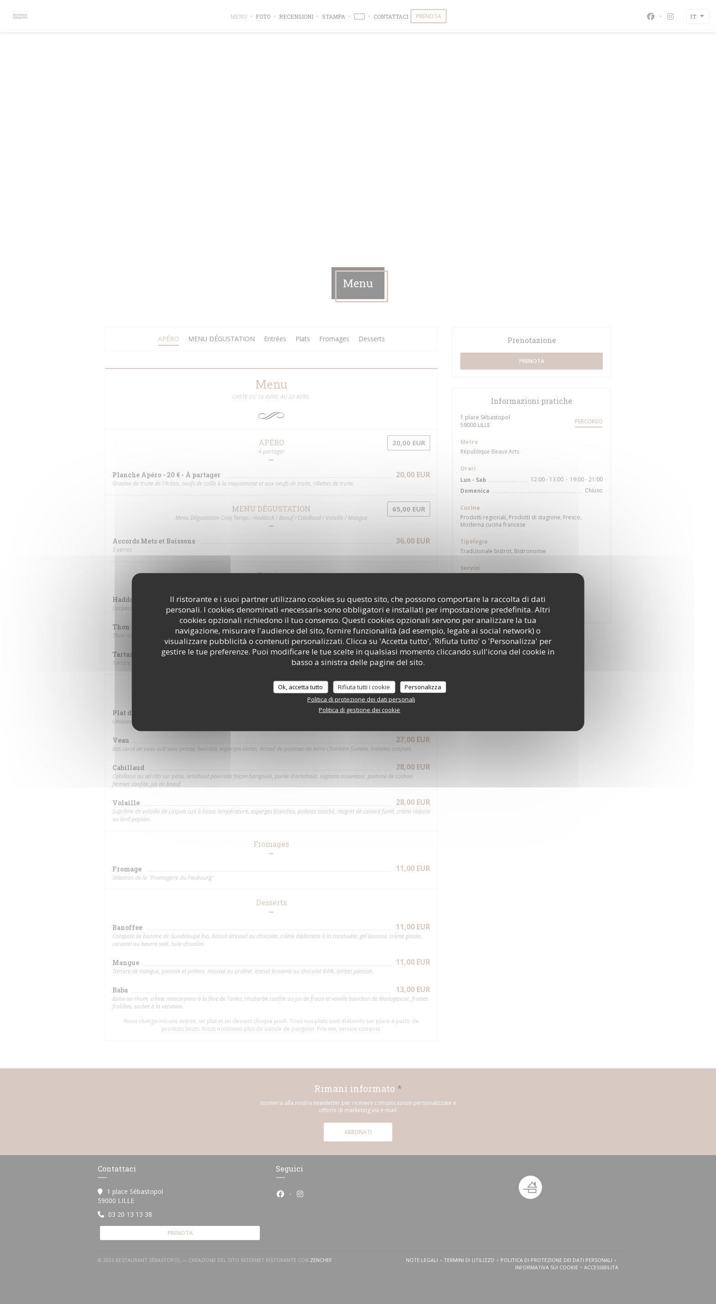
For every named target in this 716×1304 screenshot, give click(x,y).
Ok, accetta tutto (300, 686)
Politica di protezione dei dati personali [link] (361, 699)
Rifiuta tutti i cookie (364, 686)
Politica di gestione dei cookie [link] (359, 710)
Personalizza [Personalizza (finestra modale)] (423, 686)
